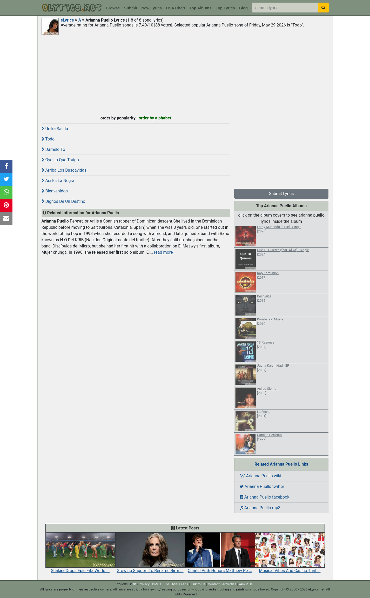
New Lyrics (152, 8)
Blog (243, 8)
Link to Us (198, 584)
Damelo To (53, 149)
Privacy (144, 584)
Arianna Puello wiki (260, 475)
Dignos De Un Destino (63, 201)
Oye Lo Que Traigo (60, 159)
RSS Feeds (180, 584)
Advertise (229, 584)
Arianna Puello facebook (265, 497)
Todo (48, 139)
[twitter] (134, 584)
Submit (130, 8)
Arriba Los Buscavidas (64, 170)
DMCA (157, 584)
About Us (246, 584)
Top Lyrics (225, 8)
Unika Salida (55, 128)
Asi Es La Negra (58, 180)
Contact (214, 584)
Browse (113, 8)
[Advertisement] (185, 74)
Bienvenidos (55, 191)
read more (163, 252)
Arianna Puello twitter (262, 486)
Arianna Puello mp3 (260, 507)
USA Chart (175, 8)
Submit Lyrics (281, 193)
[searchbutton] (323, 7)
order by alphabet (155, 118)
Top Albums (201, 8)
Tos (167, 584)
